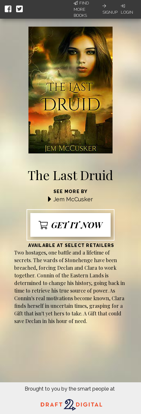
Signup (110, 9)
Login (127, 9)
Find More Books (81, 9)
